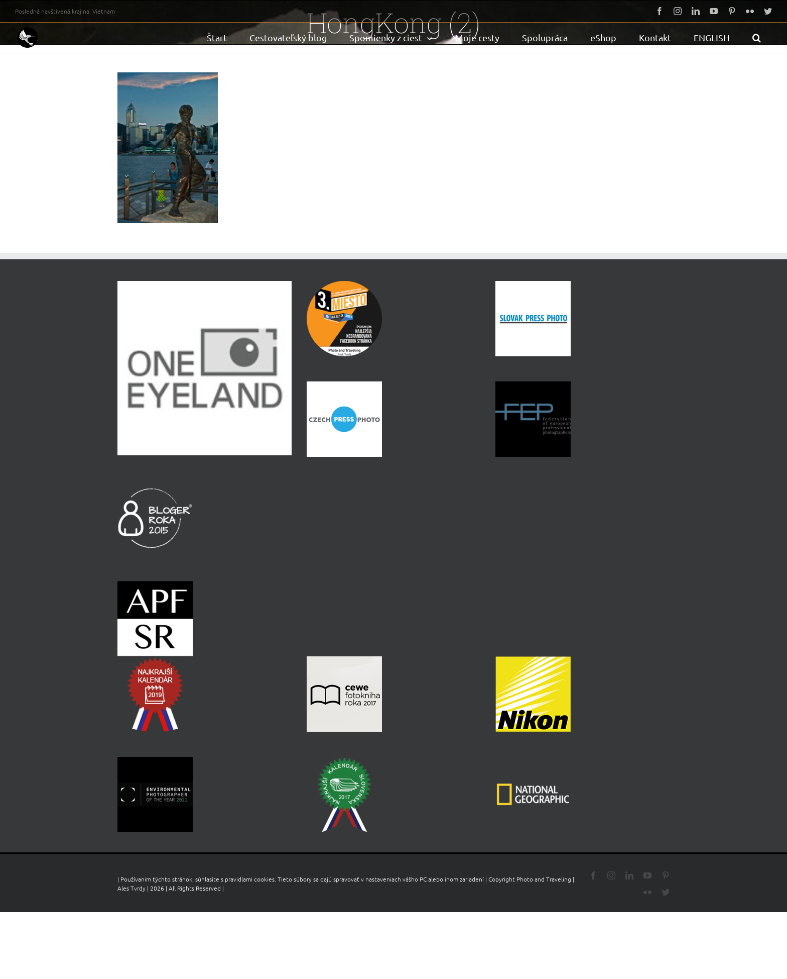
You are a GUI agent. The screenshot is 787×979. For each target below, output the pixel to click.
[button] (756, 38)
